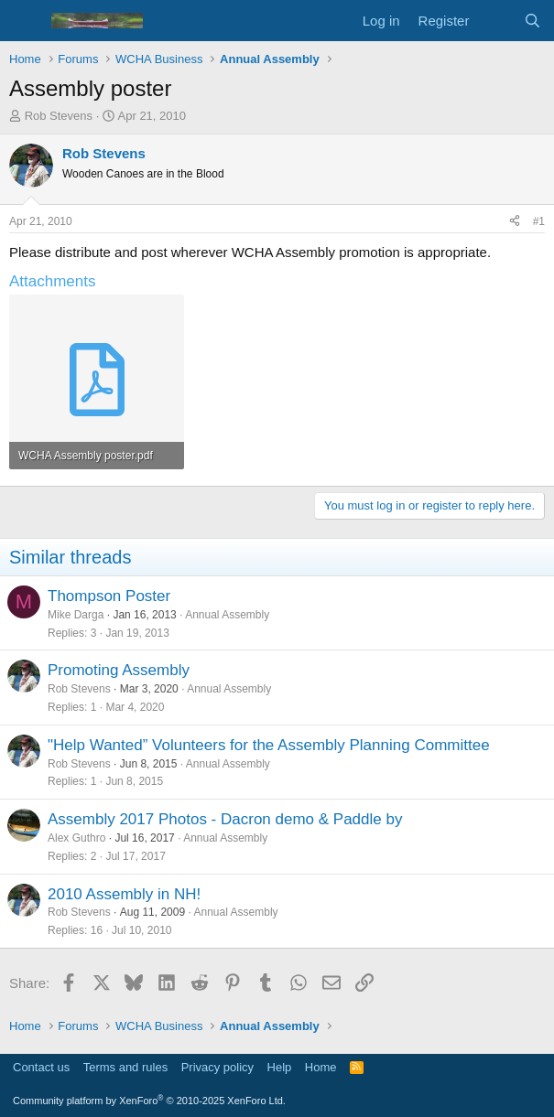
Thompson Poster (109, 596)
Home (321, 1067)
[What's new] (496, 21)
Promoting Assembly (119, 670)
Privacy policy (217, 1067)
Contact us (41, 1067)
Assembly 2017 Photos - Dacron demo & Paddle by (225, 819)
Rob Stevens (58, 116)
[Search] (532, 21)
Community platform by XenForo (149, 1100)
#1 (539, 221)
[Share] (515, 221)
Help (279, 1067)
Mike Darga (75, 614)
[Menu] (25, 21)
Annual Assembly (227, 614)
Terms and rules (125, 1067)
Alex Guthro (76, 838)
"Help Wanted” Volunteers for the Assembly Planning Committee (269, 745)
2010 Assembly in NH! (124, 894)
